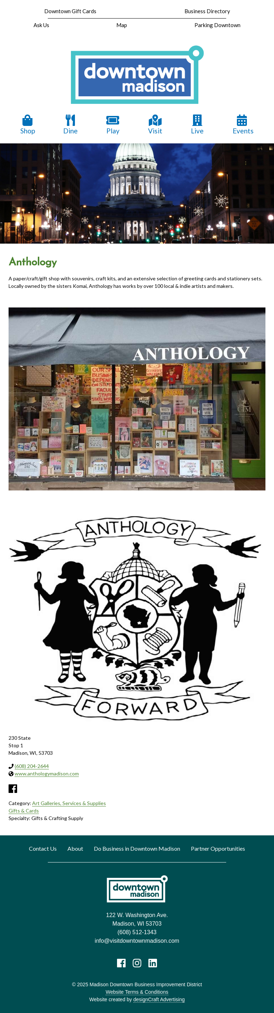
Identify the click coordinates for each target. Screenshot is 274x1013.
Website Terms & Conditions (137, 992)
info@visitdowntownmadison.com (137, 941)
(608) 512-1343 (136, 932)
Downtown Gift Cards (70, 11)
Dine (70, 124)
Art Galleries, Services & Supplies (69, 803)
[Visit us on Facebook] (121, 963)
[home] (137, 75)
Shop (27, 124)
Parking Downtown (217, 25)
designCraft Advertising (159, 999)
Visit (155, 124)
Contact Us (43, 848)
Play (113, 124)
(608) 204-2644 (32, 766)
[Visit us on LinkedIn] (152, 963)
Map (121, 25)
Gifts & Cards (24, 811)
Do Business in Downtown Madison (137, 848)
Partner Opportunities (218, 848)
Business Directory (207, 11)
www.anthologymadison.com (47, 773)
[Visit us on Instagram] (137, 963)
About (75, 848)
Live (197, 124)
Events (243, 124)
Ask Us (41, 25)
